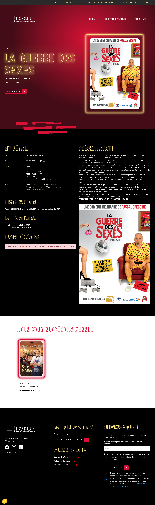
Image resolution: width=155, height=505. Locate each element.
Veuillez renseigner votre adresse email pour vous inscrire (125, 443)
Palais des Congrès (62, 461)
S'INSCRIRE (114, 468)
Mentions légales (10, 452)
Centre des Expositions (135, 2)
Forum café (140, 19)
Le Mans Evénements (105, 2)
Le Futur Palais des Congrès (72, 2)
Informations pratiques (114, 19)
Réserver (14, 91)
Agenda (91, 19)
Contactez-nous (70, 440)
